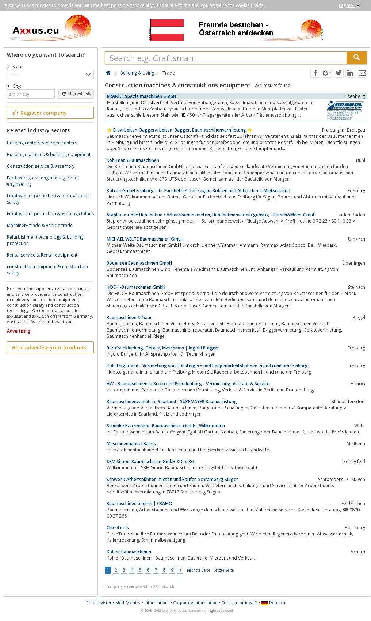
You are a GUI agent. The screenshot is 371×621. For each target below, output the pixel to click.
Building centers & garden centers (42, 143)
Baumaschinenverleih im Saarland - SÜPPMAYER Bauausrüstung (172, 401)
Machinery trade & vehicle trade (40, 225)
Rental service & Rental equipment (42, 255)
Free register (99, 602)
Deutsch (273, 602)
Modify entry (128, 602)
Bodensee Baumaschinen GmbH (139, 263)
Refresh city (76, 93)
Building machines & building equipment (49, 154)
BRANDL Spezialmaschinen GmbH (141, 96)
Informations (156, 602)
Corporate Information (195, 602)
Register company (39, 112)
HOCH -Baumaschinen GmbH (136, 287)
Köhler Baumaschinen (129, 552)
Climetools (118, 528)
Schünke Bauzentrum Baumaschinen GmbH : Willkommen (166, 426)
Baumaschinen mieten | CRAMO (139, 503)
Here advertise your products (49, 347)
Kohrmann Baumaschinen (133, 160)
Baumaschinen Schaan (130, 317)
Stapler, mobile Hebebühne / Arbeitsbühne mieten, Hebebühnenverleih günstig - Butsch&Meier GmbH (211, 215)
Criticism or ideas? (239, 602)
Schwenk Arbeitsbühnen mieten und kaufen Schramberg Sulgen (173, 479)
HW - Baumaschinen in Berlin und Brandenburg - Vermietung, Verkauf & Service (188, 383)
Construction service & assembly (40, 166)
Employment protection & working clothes (50, 214)
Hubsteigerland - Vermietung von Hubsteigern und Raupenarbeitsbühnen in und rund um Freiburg (207, 366)
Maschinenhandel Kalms (131, 443)
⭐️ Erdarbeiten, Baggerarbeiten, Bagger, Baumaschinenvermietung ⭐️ (180, 130)
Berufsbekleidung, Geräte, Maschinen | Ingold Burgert (163, 348)
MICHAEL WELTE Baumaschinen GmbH (145, 239)
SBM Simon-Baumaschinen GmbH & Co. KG (150, 461)
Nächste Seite (198, 570)
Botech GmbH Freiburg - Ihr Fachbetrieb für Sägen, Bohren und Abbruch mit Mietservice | (199, 191)
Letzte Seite (224, 570)
